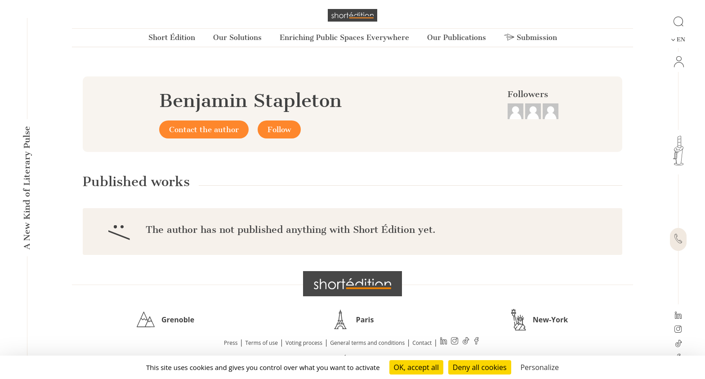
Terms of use (261, 343)
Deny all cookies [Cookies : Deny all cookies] (480, 367)
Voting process (304, 343)
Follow (279, 129)
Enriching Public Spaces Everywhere (344, 37)
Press (230, 343)
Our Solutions (237, 37)
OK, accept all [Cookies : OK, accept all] (416, 367)
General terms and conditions (367, 343)
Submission (530, 37)
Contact (422, 343)
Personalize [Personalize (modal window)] (539, 367)
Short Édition (171, 37)
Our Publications (456, 37)
